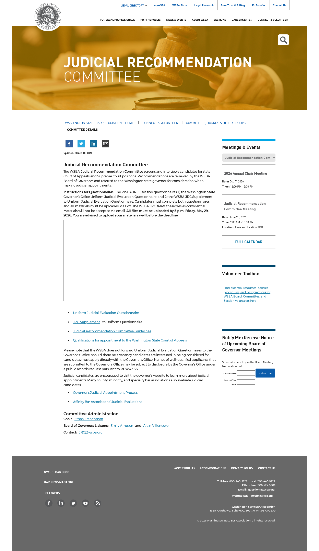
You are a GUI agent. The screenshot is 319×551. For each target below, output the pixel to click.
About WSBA (200, 19)
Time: (225, 186)
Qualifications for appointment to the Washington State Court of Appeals (130, 340)
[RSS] (98, 503)
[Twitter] (73, 503)
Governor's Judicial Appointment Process (105, 393)
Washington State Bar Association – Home (100, 123)
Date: (225, 181)
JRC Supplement (86, 322)
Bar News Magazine (59, 482)
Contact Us (279, 5)
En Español (259, 5)
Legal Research (204, 5)
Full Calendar (248, 241)
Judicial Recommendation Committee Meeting (245, 206)
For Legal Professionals (117, 19)
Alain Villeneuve (155, 426)
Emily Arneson (121, 426)
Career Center (242, 19)
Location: (228, 227)
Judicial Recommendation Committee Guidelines (112, 331)
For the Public (150, 19)
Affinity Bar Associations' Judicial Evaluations (107, 402)
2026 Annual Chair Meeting (245, 173)
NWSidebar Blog (56, 472)
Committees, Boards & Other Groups (216, 123)
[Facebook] (49, 503)
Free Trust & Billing (233, 5)
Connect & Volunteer (273, 19)
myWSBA (159, 5)
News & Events (176, 19)
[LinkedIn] (61, 503)
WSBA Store (179, 5)
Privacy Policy (242, 468)
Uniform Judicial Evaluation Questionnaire (106, 313)
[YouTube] (86, 503)
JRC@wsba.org (91, 432)
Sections (220, 19)
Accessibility (184, 468)
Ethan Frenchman (88, 419)
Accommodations (213, 468)
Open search (283, 40)
